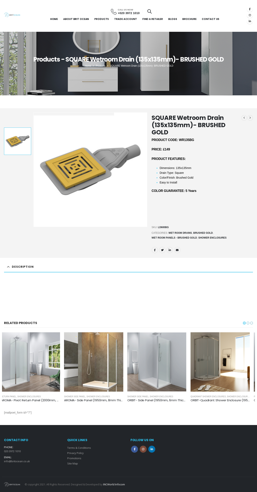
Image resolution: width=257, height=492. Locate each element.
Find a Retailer (152, 19)
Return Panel (11, 396)
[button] (244, 323)
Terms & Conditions (79, 448)
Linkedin (151, 449)
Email (177, 250)
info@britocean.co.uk (17, 461)
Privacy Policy (75, 453)
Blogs (172, 19)
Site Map (72, 463)
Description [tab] (23, 267)
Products (101, 19)
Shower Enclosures (212, 237)
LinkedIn (169, 250)
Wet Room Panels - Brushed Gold (174, 237)
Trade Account (125, 19)
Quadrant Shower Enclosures (211, 396)
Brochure (189, 19)
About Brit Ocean (76, 19)
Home (54, 19)
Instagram (143, 449)
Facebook (155, 250)
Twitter (162, 250)
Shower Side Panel (78, 396)
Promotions (74, 458)
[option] (17, 141)
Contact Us (210, 19)
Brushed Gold (203, 233)
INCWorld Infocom (114, 484)
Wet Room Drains (180, 233)
